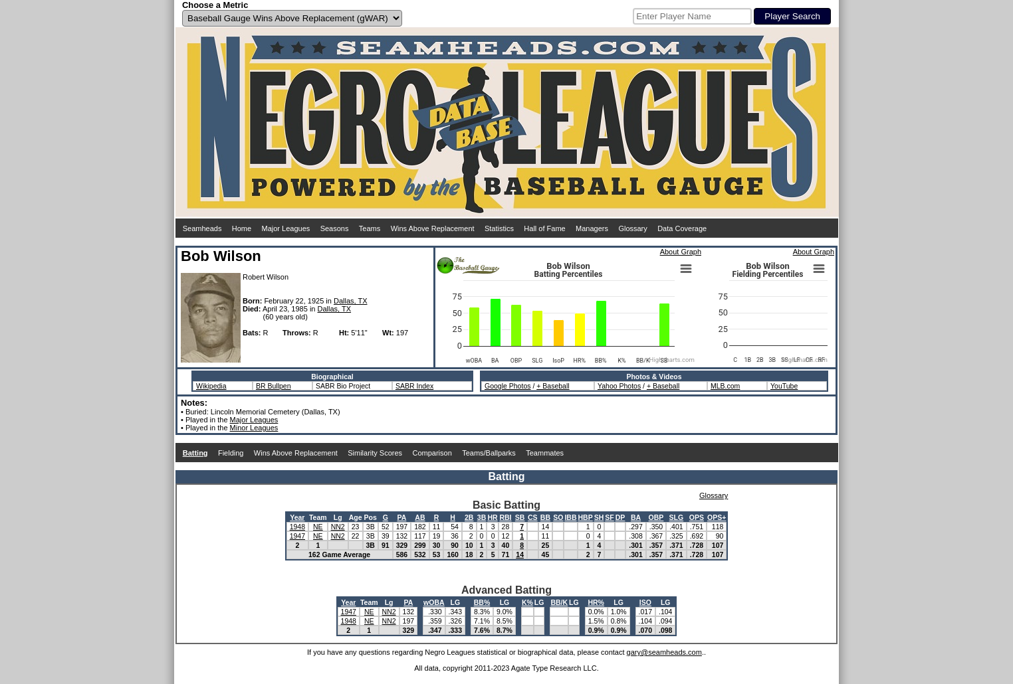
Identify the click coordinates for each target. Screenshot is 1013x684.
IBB (570, 517)
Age (355, 517)
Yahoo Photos (619, 386)
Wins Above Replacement (433, 228)
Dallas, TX (351, 301)
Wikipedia (211, 386)
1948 (297, 527)
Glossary (632, 228)
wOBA (434, 602)
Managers (592, 228)
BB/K (559, 602)
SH (599, 517)
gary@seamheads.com (664, 652)
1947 (297, 536)
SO (558, 517)
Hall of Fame (544, 228)
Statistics (499, 228)
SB (520, 517)
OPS (696, 517)
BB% (482, 602)
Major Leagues (286, 228)
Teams (369, 228)
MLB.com (725, 386)
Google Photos (507, 386)
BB (545, 517)
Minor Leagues (254, 428)
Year (297, 517)
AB (420, 517)
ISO (645, 602)
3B (481, 517)
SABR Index (414, 386)
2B (469, 517)
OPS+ (716, 517)
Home (241, 228)
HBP (585, 517)
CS (533, 517)
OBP (656, 517)
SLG (676, 517)
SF (609, 517)
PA (401, 517)
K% (527, 602)
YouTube (784, 386)
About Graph (680, 252)
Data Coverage (682, 228)
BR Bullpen (273, 386)
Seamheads (202, 228)
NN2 (338, 527)
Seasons (334, 228)
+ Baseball (552, 386)
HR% (596, 602)
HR (492, 517)
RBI (505, 517)
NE (318, 527)
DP (620, 517)
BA (636, 517)
